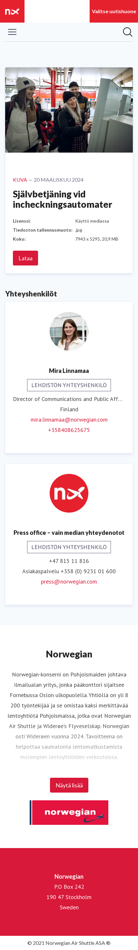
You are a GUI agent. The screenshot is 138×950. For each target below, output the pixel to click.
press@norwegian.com (69, 581)
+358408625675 (69, 430)
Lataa (25, 258)
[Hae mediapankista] (128, 32)
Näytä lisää (69, 785)
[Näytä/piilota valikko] (12, 31)
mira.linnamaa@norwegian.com (69, 419)
